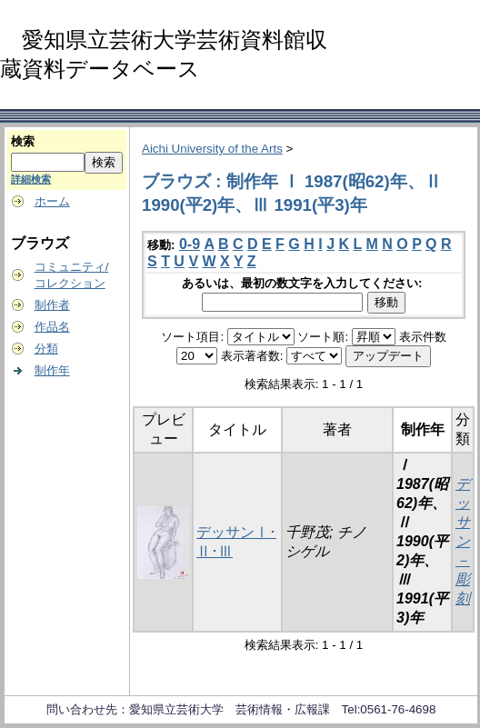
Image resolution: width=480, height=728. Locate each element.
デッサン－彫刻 (462, 541)
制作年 (52, 370)
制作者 (52, 305)
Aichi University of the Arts (212, 148)
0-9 (189, 244)
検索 (23, 141)
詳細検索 (31, 179)
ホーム (52, 201)
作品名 (52, 327)
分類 (46, 348)
